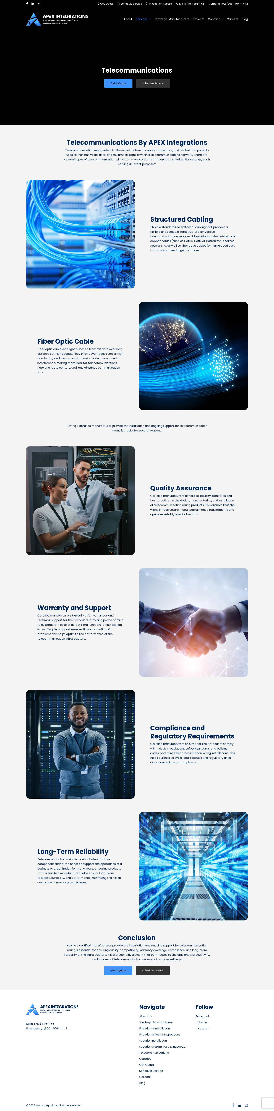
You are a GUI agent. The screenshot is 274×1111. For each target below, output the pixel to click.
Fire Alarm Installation (154, 1028)
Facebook (203, 1016)
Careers (145, 1077)
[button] (118, 83)
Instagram (203, 1028)
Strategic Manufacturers (156, 1022)
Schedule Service (151, 1071)
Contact (145, 1059)
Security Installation (153, 1041)
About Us (145, 1016)
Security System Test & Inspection (163, 1047)
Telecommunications (154, 1053)
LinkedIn (201, 1022)
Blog (142, 1083)
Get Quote (146, 1065)
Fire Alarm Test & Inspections (159, 1034)
